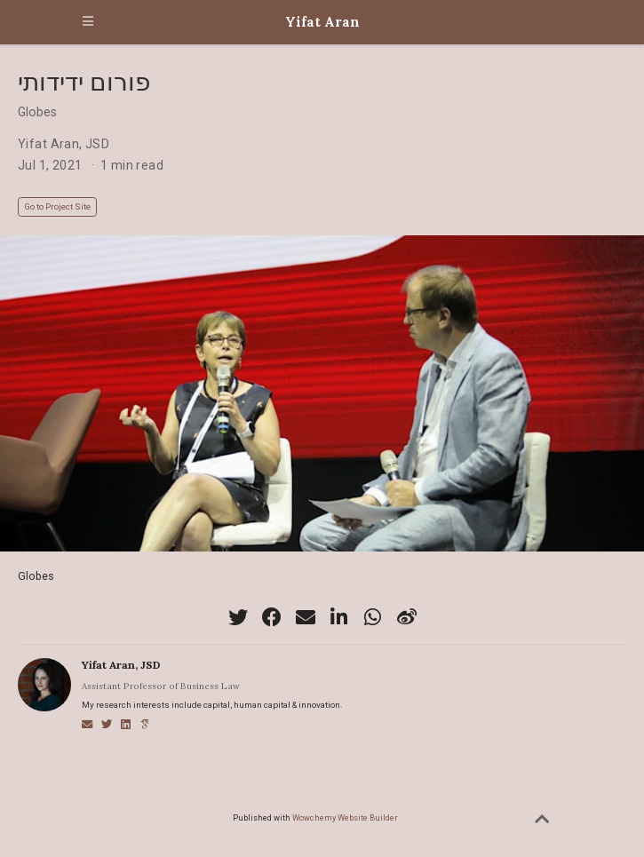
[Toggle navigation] (88, 22)
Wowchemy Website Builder (345, 817)
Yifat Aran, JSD (63, 144)
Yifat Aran (322, 21)
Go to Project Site (57, 206)
